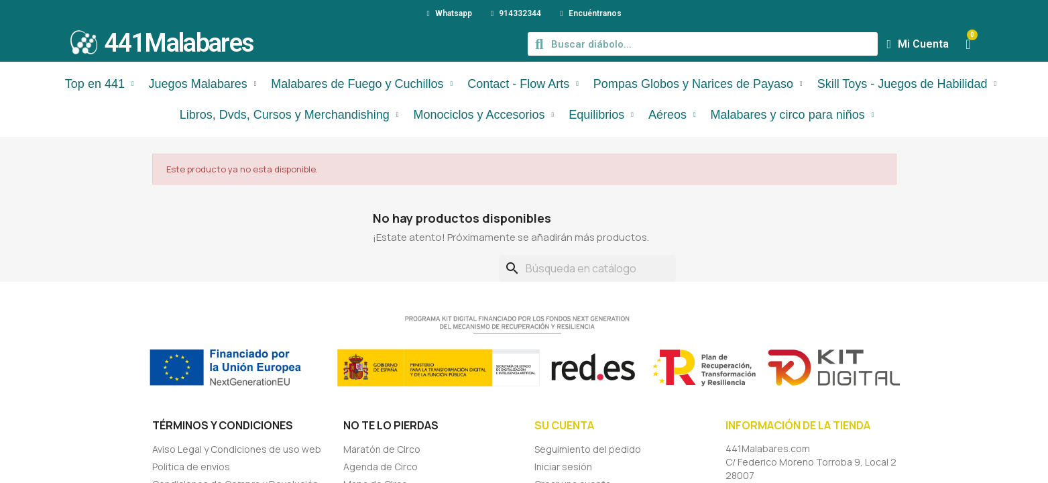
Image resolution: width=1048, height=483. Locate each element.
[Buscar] (587, 268)
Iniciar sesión (563, 466)
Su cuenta (564, 425)
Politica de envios (191, 466)
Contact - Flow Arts (523, 84)
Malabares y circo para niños (792, 115)
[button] (968, 44)
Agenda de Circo (380, 466)
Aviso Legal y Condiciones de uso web (236, 449)
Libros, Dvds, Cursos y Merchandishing (289, 115)
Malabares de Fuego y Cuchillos (362, 84)
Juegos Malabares (203, 84)
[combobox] (703, 44)
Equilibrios (601, 115)
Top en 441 (99, 84)
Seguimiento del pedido (587, 449)
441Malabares (179, 43)
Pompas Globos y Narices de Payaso (698, 84)
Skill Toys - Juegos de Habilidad (906, 84)
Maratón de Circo (381, 449)
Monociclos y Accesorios (483, 115)
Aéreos (672, 115)
